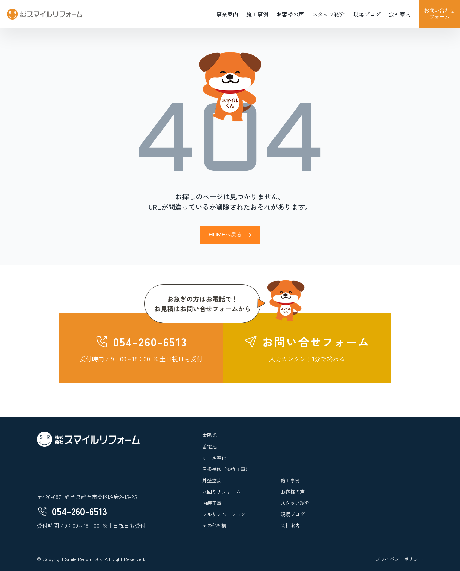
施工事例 (257, 14)
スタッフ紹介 (328, 14)
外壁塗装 (211, 480)
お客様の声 (290, 14)
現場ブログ (367, 14)
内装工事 (211, 502)
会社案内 (400, 14)
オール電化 (214, 457)
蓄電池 (209, 446)
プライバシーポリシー (399, 559)
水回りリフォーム (221, 491)
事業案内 (227, 14)
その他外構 (214, 525)
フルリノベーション (223, 514)
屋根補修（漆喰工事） (226, 469)
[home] (44, 14)
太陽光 (209, 435)
